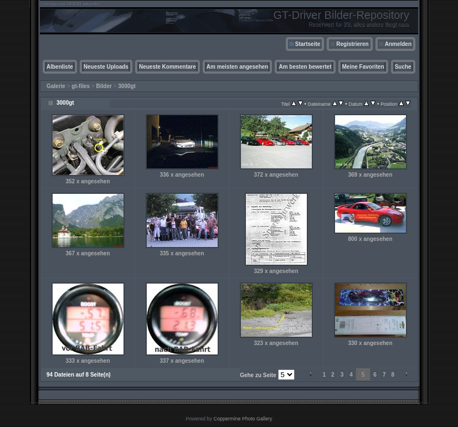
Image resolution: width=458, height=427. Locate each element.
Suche (403, 67)
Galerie (56, 86)
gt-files (80, 86)
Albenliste (60, 67)
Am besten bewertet (305, 67)
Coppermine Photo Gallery (242, 418)
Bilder (104, 86)
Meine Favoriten (363, 67)
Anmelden (398, 44)
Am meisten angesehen (238, 67)
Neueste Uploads (106, 67)
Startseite (308, 44)
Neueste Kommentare (167, 67)
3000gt (127, 86)
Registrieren (352, 44)
